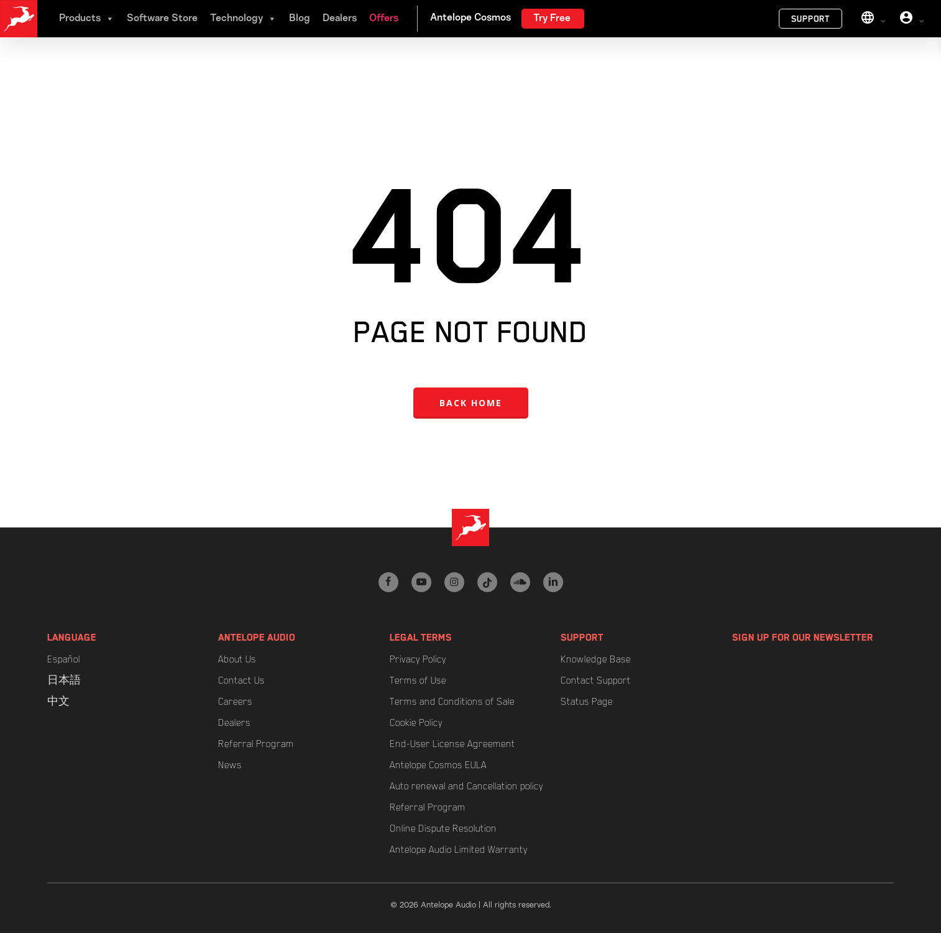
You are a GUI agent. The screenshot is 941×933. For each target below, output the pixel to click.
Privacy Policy (418, 659)
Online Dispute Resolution (443, 828)
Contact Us (241, 680)
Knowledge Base (596, 659)
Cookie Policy (416, 722)
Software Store (162, 19)
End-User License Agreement (452, 744)
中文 (58, 701)
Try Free (552, 19)
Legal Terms (421, 637)
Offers (383, 19)
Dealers (340, 19)
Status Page (587, 701)
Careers (235, 701)
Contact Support (596, 680)
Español (63, 659)
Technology (243, 18)
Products (86, 18)
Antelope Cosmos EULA (438, 765)
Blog (299, 19)
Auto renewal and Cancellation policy (466, 786)
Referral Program (256, 744)
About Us (237, 659)
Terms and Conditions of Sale (452, 701)
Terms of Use (418, 680)
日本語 (64, 680)
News (230, 765)
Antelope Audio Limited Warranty (459, 849)
